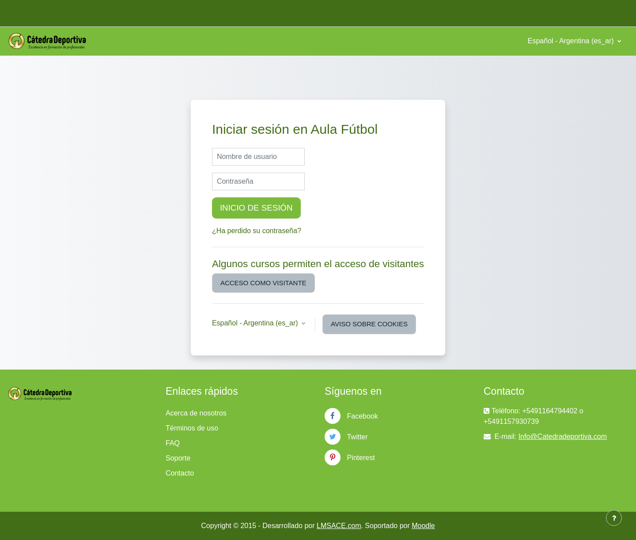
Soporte (178, 458)
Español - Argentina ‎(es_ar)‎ (572, 41)
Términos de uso (192, 428)
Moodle (423, 525)
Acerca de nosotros (196, 413)
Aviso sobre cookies (369, 324)
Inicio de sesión (256, 207)
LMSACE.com (339, 525)
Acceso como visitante (263, 283)
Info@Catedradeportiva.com (563, 436)
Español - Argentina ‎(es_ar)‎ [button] (256, 323)
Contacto (180, 473)
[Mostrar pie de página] (614, 518)
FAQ (173, 443)
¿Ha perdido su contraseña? (256, 230)
